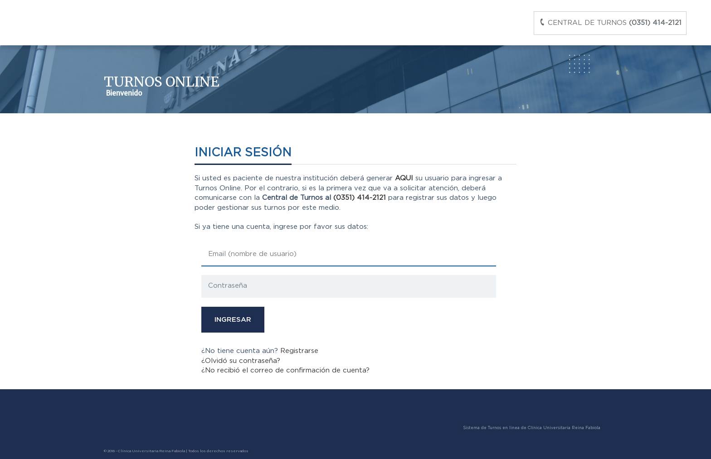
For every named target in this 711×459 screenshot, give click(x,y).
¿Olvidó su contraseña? (240, 361)
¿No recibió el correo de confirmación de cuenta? (285, 370)
